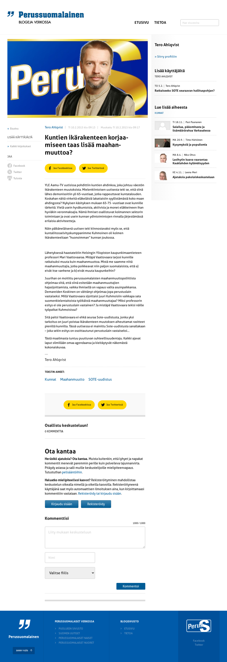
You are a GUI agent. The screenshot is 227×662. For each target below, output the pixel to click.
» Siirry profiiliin (166, 56)
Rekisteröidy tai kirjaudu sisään (99, 493)
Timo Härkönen (194, 140)
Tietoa (160, 22)
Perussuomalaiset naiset (75, 638)
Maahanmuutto (72, 379)
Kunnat (50, 379)
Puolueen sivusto (71, 628)
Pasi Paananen (193, 122)
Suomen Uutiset (69, 633)
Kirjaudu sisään (61, 504)
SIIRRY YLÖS (22, 650)
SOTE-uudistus (100, 379)
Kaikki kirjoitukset (20, 146)
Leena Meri (191, 172)
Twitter (199, 644)
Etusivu (142, 22)
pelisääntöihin (72, 472)
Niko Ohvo (189, 155)
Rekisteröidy (96, 504)
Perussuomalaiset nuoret (76, 642)
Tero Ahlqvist (54, 127)
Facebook (199, 640)
